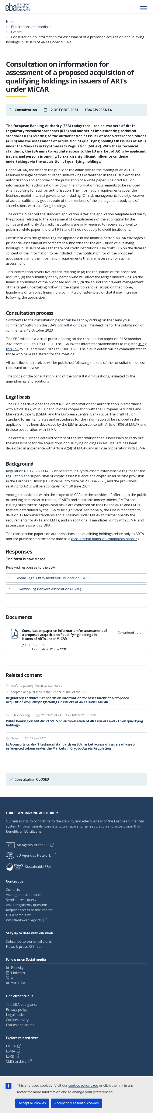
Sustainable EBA (28, 866)
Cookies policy (17, 1019)
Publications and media (29, 26)
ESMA (10, 1051)
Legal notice (15, 1014)
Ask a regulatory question (26, 905)
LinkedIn (18, 972)
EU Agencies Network (28, 855)
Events (16, 32)
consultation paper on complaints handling (105, 539)
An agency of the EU (27, 845)
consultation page (72, 325)
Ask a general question (24, 894)
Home (10, 21)
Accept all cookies (32, 1103)
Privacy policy (16, 1009)
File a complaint (18, 915)
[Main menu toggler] (143, 8)
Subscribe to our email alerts (29, 941)
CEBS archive (16, 1061)
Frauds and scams (20, 1025)
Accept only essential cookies (76, 1103)
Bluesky (17, 967)
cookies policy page (83, 1085)
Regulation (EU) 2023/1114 (27, 471)
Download (129, 632)
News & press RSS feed (24, 946)
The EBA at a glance (22, 1004)
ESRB (10, 1056)
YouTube (18, 983)
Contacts (13, 889)
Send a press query (21, 899)
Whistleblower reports (24, 920)
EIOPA (11, 1046)
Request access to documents (29, 910)
